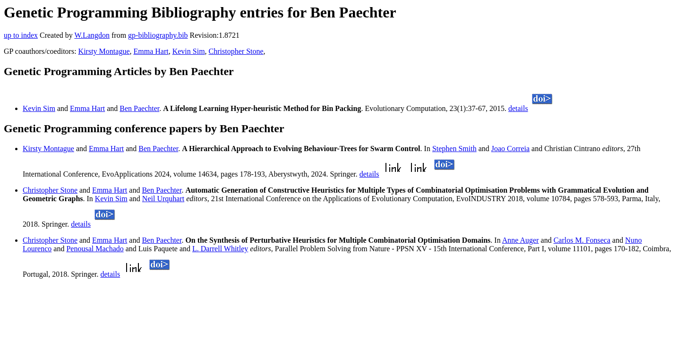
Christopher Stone (236, 51)
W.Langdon (92, 35)
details (518, 108)
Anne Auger (520, 240)
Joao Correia (510, 148)
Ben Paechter (139, 108)
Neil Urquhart (163, 199)
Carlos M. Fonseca (582, 240)
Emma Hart (150, 51)
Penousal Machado (94, 249)
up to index (21, 35)
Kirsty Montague (104, 51)
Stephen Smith (454, 148)
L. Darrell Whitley (220, 249)
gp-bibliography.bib (158, 35)
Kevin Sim (188, 51)
